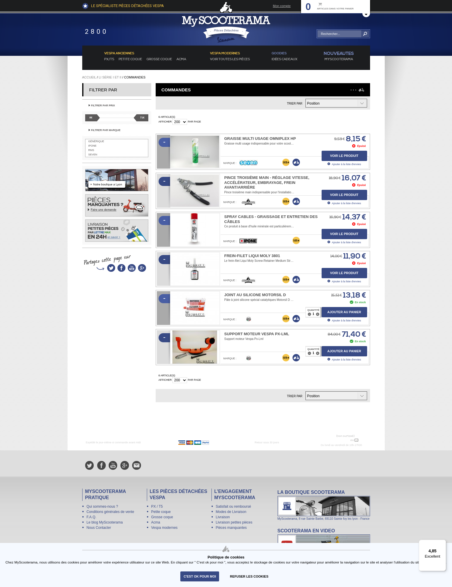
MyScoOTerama (339, 59)
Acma (181, 59)
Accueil (89, 77)
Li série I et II (110, 77)
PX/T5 (109, 59)
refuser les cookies (249, 576)
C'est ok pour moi (200, 576)
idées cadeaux (285, 59)
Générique (96, 141)
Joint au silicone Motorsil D (255, 295)
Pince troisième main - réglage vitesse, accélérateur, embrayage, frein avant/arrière (267, 182)
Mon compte (282, 6)
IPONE (92, 145)
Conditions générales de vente (110, 512)
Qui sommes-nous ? (102, 506)
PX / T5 (157, 506)
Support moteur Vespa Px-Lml (256, 334)
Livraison (223, 517)
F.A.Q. (91, 517)
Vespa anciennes (119, 53)
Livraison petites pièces (234, 522)
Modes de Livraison (231, 512)
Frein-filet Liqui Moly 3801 (252, 256)
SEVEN (93, 154)
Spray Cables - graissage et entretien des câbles (271, 219)
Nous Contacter (99, 528)
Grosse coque (159, 59)
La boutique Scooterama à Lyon (324, 505)
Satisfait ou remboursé (233, 506)
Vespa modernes (164, 528)
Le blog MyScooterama (105, 522)
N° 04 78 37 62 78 (335, 440)
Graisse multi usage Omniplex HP (260, 138)
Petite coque (130, 59)
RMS (91, 150)
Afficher (165, 121)
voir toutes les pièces (230, 59)
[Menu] (442, 543)
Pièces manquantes (231, 528)
